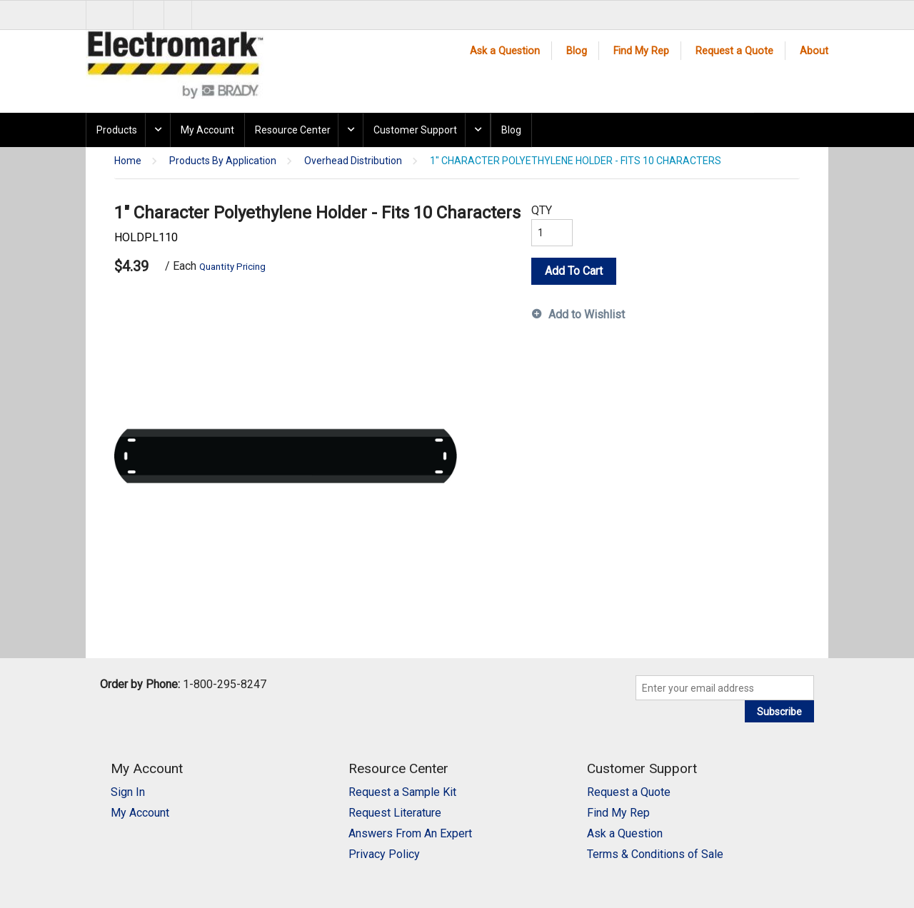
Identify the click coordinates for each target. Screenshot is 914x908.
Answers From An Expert (410, 833)
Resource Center (293, 130)
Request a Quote (734, 51)
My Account (207, 130)
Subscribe (779, 711)
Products (116, 130)
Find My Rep (641, 51)
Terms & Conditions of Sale (655, 854)
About (814, 51)
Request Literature (394, 812)
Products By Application (222, 161)
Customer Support (415, 130)
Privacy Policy (384, 854)
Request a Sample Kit (402, 792)
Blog (576, 51)
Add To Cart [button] (574, 271)
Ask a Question (505, 51)
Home (127, 161)
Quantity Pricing (232, 266)
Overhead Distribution (353, 161)
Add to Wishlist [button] (586, 314)
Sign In (128, 792)
